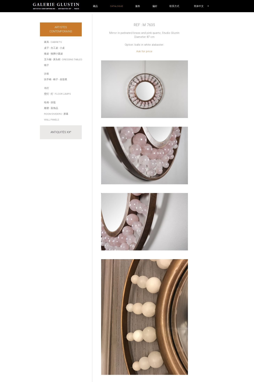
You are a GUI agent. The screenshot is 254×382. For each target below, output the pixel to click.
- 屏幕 (65, 113)
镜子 (46, 65)
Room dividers (53, 113)
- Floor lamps (62, 93)
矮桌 (46, 53)
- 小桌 (62, 47)
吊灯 (46, 88)
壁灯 (46, 93)
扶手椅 (47, 79)
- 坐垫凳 (63, 79)
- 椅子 (55, 79)
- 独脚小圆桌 (56, 53)
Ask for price (144, 51)
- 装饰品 (54, 108)
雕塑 (46, 108)
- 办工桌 (54, 47)
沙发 (46, 73)
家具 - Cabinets (53, 42)
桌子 (46, 47)
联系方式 (174, 6)
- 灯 (51, 93)
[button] (198, 6)
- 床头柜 (56, 59)
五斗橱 (47, 59)
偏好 (154, 6)
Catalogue (116, 6)
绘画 (46, 102)
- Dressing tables (71, 59)
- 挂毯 (53, 102)
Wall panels (51, 119)
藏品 (95, 6)
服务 (137, 6)
